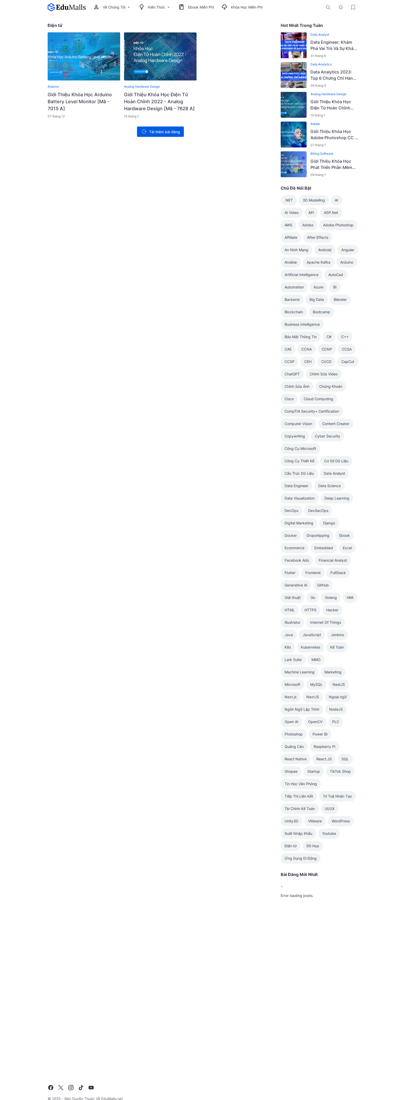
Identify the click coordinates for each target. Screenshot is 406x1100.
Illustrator (292, 622)
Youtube (329, 833)
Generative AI (296, 585)
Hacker (332, 610)
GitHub (323, 585)
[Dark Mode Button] (341, 7)
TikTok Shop (340, 771)
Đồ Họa (313, 846)
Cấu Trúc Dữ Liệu (299, 473)
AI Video (292, 212)
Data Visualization (300, 498)
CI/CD (326, 361)
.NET (289, 200)
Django (329, 523)
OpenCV (315, 721)
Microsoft (292, 684)
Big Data (316, 299)
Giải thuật (293, 597)
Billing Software (321, 153)
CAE (288, 349)
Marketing (333, 672)
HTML (290, 610)
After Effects (317, 237)
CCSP (289, 361)
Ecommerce (294, 548)
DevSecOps (318, 510)
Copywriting (295, 436)
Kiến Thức (155, 7)
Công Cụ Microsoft (300, 448)
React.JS (324, 759)
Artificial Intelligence (301, 274)
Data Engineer (296, 486)
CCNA (306, 349)
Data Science (329, 486)
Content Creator (335, 423)
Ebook (344, 535)
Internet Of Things (325, 622)
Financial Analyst (333, 560)
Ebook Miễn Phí (196, 7)
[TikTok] (81, 1087)
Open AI (291, 721)
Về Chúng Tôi (112, 7)
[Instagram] (71, 1087)
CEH (307, 361)
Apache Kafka (318, 262)
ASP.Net (331, 212)
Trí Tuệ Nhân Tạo (337, 796)
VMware (315, 821)
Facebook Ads (297, 560)
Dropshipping (318, 535)
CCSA (347, 349)
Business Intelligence (302, 324)
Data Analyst (319, 34)
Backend (292, 299)
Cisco (289, 399)
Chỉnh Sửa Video (324, 374)
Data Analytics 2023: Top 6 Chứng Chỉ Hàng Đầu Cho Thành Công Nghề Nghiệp (333, 75)
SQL (345, 759)
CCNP (327, 349)
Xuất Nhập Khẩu (298, 833)
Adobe (315, 124)
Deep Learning (336, 498)
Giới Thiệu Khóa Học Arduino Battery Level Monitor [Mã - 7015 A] (80, 101)
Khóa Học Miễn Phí (242, 7)
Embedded (323, 548)
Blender (340, 299)
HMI (350, 597)
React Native (296, 759)
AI (336, 200)
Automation (294, 287)
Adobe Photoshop (338, 225)
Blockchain (294, 312)
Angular (347, 250)
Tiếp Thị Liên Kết (299, 796)
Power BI (320, 734)
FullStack (338, 572)
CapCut (347, 361)
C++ (345, 337)
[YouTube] (91, 1087)
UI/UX (330, 808)
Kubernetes (310, 647)
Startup (313, 771)
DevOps (291, 510)
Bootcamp (321, 312)
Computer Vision (298, 423)
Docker (291, 535)
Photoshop (294, 734)
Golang (331, 597)
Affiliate (291, 237)
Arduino (53, 86)
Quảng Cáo (294, 746)
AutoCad (335, 274)
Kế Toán (337, 647)
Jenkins (337, 635)
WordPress (341, 821)
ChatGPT (292, 374)
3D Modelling (314, 200)
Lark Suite (293, 659)
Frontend (313, 572)
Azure (318, 287)
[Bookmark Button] (353, 7)
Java (289, 635)
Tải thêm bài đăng (160, 131)
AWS (288, 225)
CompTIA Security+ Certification (312, 411)
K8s (288, 647)
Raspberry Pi (324, 746)
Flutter (290, 572)
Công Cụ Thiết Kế (299, 461)
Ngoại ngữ (338, 697)
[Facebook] (51, 1087)
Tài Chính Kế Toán (300, 808)
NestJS (338, 684)
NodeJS (336, 709)
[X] (61, 1087)
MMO (316, 659)
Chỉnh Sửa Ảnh (297, 386)
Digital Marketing (299, 523)
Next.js (290, 697)
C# (329, 337)
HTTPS (310, 610)
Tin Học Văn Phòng (301, 784)
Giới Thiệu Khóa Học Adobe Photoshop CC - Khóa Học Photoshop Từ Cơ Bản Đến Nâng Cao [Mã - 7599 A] (333, 135)
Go (312, 597)
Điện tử (291, 846)
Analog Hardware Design (142, 86)
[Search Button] (328, 7)
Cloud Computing (318, 399)
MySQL (316, 684)
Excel (347, 548)
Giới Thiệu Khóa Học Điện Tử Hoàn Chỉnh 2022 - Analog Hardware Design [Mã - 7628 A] (159, 101)
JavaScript (312, 635)
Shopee (291, 771)
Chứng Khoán (330, 386)
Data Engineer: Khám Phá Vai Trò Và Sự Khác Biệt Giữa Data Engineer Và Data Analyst (333, 45)
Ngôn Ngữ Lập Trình (302, 709)
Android (324, 250)
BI (335, 287)
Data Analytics (321, 64)
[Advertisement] (319, 983)
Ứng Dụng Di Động (301, 858)
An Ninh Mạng (296, 250)
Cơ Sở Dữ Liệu (336, 461)
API (311, 212)
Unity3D (291, 821)
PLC (335, 721)
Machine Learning (300, 672)
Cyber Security (327, 436)
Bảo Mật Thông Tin (301, 337)
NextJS (312, 697)
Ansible (291, 262)
